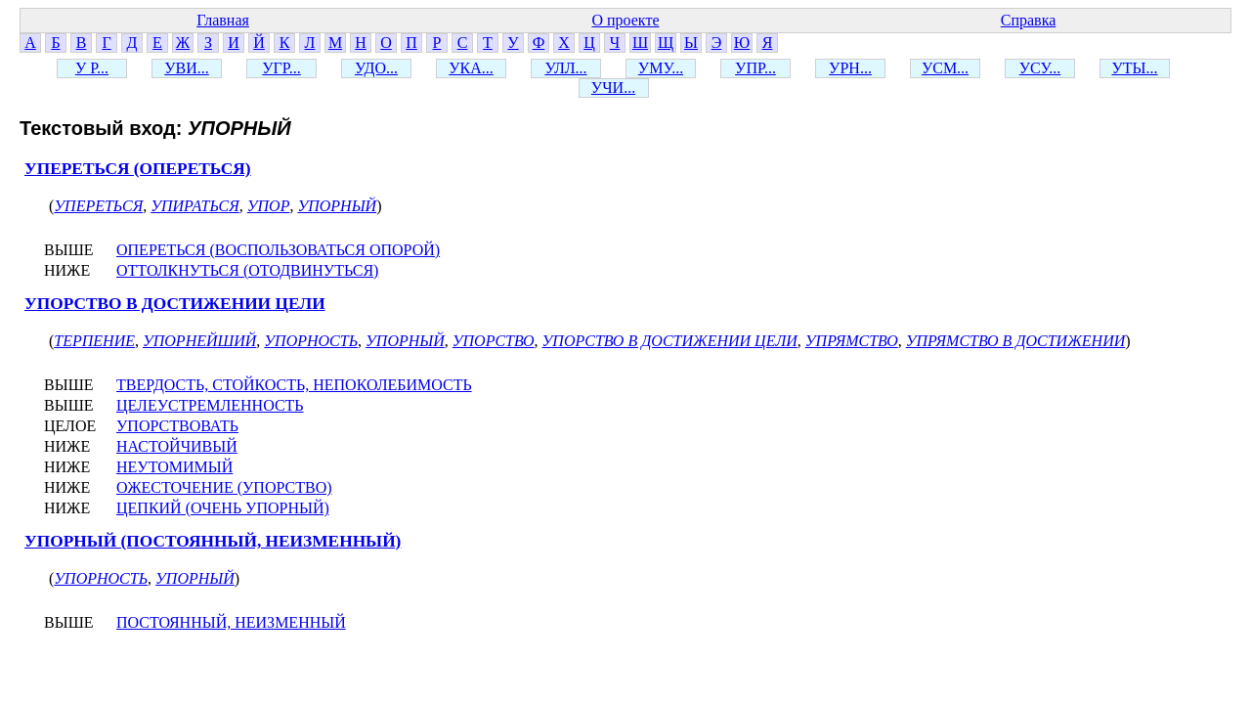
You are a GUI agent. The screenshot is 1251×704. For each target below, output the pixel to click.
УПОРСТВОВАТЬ (177, 426)
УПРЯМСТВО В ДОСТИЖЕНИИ (1016, 340)
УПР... (755, 68)
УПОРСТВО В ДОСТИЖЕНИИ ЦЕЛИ (174, 303)
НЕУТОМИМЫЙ (174, 467)
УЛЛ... (565, 68)
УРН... (850, 68)
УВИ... (186, 68)
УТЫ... (1134, 68)
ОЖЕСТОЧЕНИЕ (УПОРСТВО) (224, 487)
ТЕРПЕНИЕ (94, 340)
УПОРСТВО (494, 340)
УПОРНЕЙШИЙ (199, 340)
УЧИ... (613, 87)
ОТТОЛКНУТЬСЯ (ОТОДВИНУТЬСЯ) (247, 270)
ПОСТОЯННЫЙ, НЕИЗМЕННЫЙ (231, 622)
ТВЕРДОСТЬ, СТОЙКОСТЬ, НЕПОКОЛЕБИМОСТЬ (294, 384)
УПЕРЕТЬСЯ (98, 206)
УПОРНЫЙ (336, 206)
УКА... (471, 68)
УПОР (268, 206)
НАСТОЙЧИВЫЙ (176, 446)
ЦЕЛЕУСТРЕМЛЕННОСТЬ (210, 405)
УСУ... (1040, 68)
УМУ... (660, 68)
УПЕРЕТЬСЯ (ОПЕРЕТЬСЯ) (137, 168)
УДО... (376, 68)
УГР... (281, 68)
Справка (1029, 20)
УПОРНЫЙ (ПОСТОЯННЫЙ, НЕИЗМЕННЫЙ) (212, 541)
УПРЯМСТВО (851, 340)
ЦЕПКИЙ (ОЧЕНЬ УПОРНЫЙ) (222, 508)
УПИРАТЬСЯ (195, 206)
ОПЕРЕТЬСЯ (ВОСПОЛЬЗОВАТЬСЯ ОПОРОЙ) (278, 250)
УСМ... (945, 68)
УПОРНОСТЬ (311, 340)
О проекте (625, 20)
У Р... (91, 68)
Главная (222, 20)
